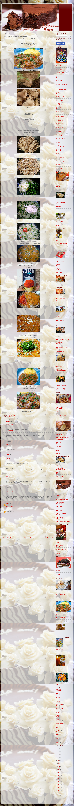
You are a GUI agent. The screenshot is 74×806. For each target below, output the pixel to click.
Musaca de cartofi (59, 302)
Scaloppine (58, 348)
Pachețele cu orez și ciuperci (61, 202)
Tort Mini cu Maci (59, 124)
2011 (58, 757)
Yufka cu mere (58, 475)
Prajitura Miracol (59, 510)
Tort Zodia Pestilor (59, 168)
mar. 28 (59, 773)
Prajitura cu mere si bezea (60, 517)
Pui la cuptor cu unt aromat (60, 343)
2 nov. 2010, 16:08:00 (9, 438)
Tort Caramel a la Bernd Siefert (61, 84)
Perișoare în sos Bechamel (60, 338)
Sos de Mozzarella (59, 222)
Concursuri (58, 702)
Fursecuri (57, 712)
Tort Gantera (58, 101)
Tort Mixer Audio (59, 130)
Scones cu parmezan (59, 416)
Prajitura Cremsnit (59, 506)
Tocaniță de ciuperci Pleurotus (61, 370)
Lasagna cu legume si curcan (61, 385)
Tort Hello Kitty (58, 107)
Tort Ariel (57, 76)
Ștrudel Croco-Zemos (59, 476)
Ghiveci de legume (59, 366)
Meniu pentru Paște (59, 723)
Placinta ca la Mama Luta (60, 412)
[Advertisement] (28, 527)
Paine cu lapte (58, 187)
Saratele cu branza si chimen (61, 209)
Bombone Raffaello (59, 545)
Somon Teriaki (58, 284)
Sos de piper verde (59, 221)
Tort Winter (58, 167)
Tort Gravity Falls (59, 104)
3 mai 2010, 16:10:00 (9, 430)
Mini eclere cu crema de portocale (62, 499)
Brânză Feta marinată (59, 649)
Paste (57, 726)
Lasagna (57, 384)
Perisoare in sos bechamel (60, 320)
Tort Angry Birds (58, 73)
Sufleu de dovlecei (59, 369)
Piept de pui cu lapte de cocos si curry (62, 339)
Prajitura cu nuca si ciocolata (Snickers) (63, 521)
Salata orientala (58, 206)
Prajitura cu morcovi (59, 520)
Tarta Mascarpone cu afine (60, 571)
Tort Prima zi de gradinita (60, 138)
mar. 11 (59, 788)
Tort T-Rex (58, 152)
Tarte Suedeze (58, 575)
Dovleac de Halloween (60, 684)
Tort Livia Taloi (58, 115)
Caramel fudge (58, 492)
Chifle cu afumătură (59, 407)
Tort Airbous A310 (59, 69)
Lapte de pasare (59, 496)
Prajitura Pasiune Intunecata (61, 513)
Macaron (57, 552)
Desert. (57, 705)
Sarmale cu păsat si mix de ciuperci (62, 367)
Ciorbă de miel (58, 246)
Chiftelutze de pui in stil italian (61, 315)
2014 (58, 753)
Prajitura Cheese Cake (60, 502)
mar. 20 (59, 781)
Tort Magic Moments (59, 117)
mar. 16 (59, 784)
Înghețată (57, 716)
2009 (58, 760)
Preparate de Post (10, 416)
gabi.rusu (8, 454)
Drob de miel (58, 265)
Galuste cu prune (59, 443)
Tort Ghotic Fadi (58, 103)
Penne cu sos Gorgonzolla (60, 389)
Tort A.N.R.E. (58, 68)
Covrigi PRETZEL (59, 408)
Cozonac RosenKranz (60, 261)
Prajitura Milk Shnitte (59, 509)
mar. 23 (59, 778)
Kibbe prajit (58, 317)
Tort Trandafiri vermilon (60, 157)
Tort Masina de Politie (59, 120)
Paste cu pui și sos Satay (60, 388)
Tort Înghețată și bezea (60, 111)
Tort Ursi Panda (58, 164)
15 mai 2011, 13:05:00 (10, 476)
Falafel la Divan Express (60, 365)
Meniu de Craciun (59, 720)
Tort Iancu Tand (58, 108)
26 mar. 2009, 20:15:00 (10, 424)
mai (59, 769)
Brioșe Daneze (58, 433)
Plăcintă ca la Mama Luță (60, 469)
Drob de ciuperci (59, 264)
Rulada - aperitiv (59, 205)
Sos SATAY (58, 224)
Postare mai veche (49, 537)
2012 (58, 756)
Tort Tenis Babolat (59, 153)
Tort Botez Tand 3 (59, 83)
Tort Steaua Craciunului (60, 150)
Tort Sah (57, 145)
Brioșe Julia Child (59, 434)
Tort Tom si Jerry (59, 154)
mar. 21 (59, 779)
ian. (59, 795)
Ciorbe (57, 700)
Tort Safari (58, 143)
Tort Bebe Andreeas (59, 80)
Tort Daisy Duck (58, 95)
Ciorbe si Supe (58, 701)
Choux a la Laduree (59, 494)
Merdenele (58, 466)
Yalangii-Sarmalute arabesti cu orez (62, 620)
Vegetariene (58, 742)
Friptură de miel (58, 268)
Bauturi (57, 693)
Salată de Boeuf (59, 207)
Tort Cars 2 (58, 88)
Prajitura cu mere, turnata (60, 518)
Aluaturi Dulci (58, 689)
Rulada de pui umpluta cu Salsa (61, 347)
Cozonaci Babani (59, 262)
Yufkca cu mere (58, 634)
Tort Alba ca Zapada (59, 70)
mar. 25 (59, 776)
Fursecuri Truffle (59, 546)
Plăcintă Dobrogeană (59, 468)
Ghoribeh (57, 550)
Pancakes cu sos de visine (60, 449)
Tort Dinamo (58, 97)
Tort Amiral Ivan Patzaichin (60, 72)
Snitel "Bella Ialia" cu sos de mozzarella (63, 350)
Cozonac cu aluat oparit (60, 439)
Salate (57, 734)
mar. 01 (59, 791)
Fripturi (57, 711)
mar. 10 (59, 790)
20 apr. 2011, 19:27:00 (10, 464)
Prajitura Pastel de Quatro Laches (62, 514)
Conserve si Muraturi (59, 704)
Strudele (57, 738)
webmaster (8, 421)
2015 (58, 751)
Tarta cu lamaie (58, 574)
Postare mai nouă (7, 537)
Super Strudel (58, 472)
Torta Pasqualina (59, 272)
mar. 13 (59, 787)
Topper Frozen (58, 65)
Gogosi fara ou (58, 445)
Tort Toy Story (58, 156)
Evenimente (58, 709)
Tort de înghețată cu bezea (60, 594)
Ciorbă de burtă (58, 240)
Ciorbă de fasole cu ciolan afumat (61, 243)
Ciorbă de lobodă (59, 244)
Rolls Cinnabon (58, 453)
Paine (57, 724)
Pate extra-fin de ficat (59, 203)
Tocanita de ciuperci (59, 618)
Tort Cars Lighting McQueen (61, 89)
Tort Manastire (58, 119)
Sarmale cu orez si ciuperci (60, 298)
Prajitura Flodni (58, 507)
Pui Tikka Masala (59, 342)
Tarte (57, 739)
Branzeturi (58, 697)
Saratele (57, 414)
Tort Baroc (58, 77)
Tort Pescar (58, 134)
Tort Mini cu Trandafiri (59, 127)
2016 (58, 750)
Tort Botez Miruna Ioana (60, 81)
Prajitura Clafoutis (59, 503)
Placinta (57, 728)
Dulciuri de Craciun (59, 708)
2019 (58, 747)
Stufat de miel (58, 271)
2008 (58, 797)
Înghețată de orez (59, 595)
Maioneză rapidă (59, 225)
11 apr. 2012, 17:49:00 (10, 491)
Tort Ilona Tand (58, 110)
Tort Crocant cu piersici (60, 93)
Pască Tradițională (59, 269)
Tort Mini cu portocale (59, 126)
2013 (58, 754)
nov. (59, 763)
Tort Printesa (58, 139)
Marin (7, 503)
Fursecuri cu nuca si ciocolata (61, 549)
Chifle (57, 698)
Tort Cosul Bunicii (59, 92)
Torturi (57, 741)
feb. (59, 793)
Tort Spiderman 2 (59, 149)
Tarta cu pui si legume (60, 351)
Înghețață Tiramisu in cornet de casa (62, 597)
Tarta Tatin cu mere (59, 573)
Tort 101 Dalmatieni (59, 66)
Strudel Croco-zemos (59, 633)
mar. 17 (59, 782)
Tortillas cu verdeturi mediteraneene (62, 183)
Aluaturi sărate (58, 690)
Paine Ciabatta (58, 186)
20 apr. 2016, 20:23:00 (10, 506)
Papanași (57, 450)
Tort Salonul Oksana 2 (60, 146)
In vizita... (57, 715)
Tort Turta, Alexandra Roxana (61, 161)
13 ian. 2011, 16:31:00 (10, 444)
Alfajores (57, 542)
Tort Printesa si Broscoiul (60, 141)
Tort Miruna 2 (58, 128)
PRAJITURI (58, 730)
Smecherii (57, 735)
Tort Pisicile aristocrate (60, 135)
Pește (57, 727)
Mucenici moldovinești (60, 447)
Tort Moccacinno (59, 131)
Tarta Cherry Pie (59, 570)
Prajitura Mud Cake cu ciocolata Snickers (63, 511)
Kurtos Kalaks (58, 446)
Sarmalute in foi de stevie (60, 319)
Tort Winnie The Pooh (59, 165)
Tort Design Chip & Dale (60, 96)
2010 (58, 759)
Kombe (57, 411)
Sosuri (57, 737)
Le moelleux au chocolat (60, 498)
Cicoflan (57, 495)
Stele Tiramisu (58, 553)
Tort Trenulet (58, 160)
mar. (59, 772)
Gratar (57, 713)
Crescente (58, 410)
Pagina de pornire (28, 537)
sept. (59, 766)
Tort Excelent (58, 99)
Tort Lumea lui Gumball (60, 116)
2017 (58, 748)
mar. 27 (59, 775)
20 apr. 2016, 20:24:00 (10, 512)
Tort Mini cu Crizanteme (60, 123)
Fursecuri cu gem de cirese (60, 548)
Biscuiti (57, 694)
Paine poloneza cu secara (60, 185)
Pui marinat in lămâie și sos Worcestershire (60, 345)
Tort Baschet (58, 79)
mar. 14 (59, 785)
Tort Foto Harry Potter (59, 100)
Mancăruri (57, 719)
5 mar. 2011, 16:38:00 (9, 458)
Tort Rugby (58, 142)
